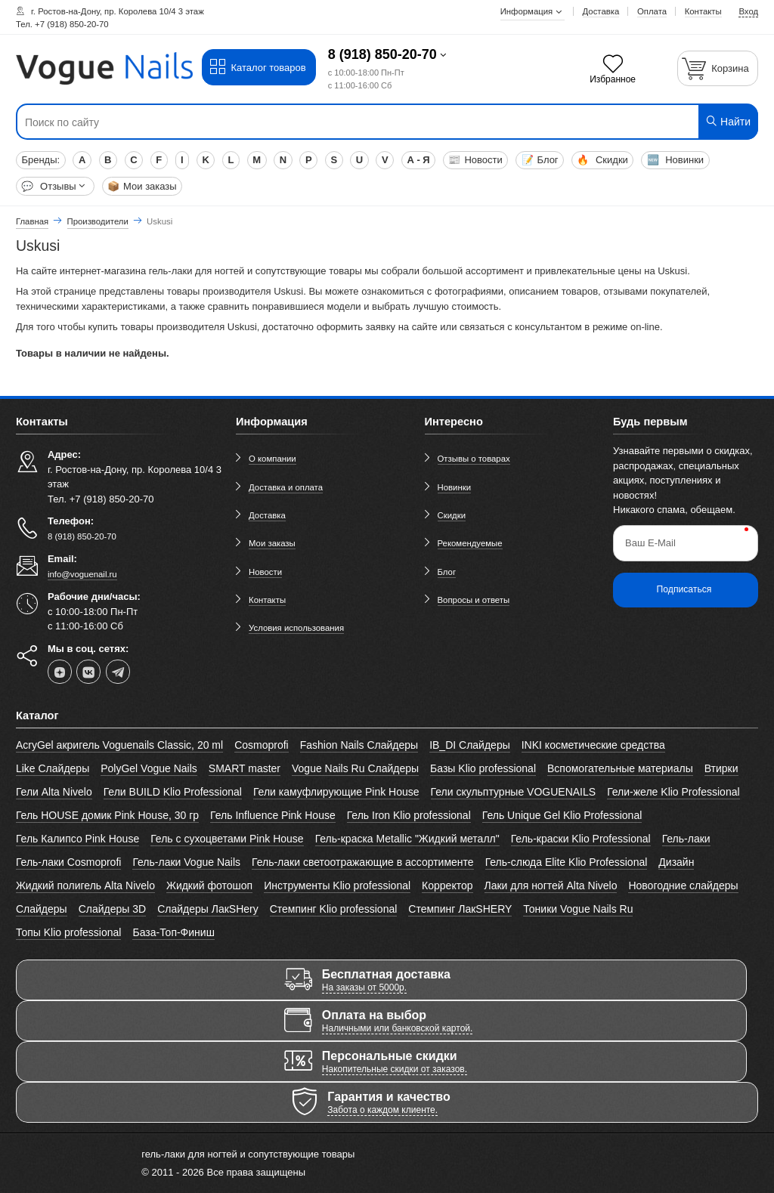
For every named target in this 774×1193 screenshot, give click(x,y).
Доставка (267, 515)
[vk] (88, 672)
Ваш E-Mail (650, 543)
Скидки (602, 159)
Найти (727, 121)
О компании (272, 458)
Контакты (267, 599)
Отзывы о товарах (474, 458)
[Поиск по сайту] (324, 122)
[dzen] (60, 672)
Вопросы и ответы (474, 599)
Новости (475, 159)
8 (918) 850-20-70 (382, 54)
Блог (540, 159)
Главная (32, 221)
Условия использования (296, 627)
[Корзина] (718, 68)
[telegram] (118, 672)
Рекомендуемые (470, 543)
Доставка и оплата (286, 487)
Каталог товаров (257, 67)
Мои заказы (142, 186)
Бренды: (40, 159)
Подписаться (684, 589)
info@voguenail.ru (82, 574)
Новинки (675, 159)
